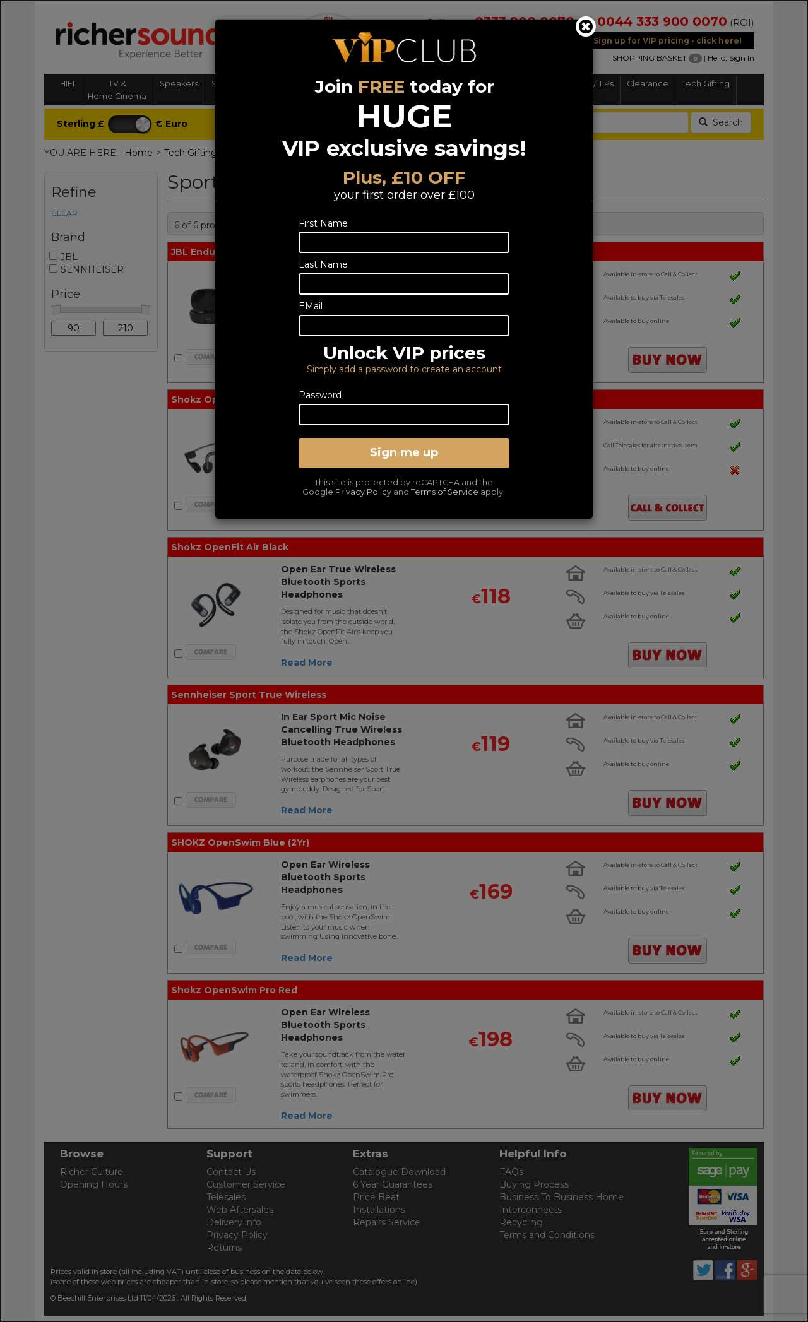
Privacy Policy (363, 492)
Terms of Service (444, 492)
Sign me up (404, 452)
